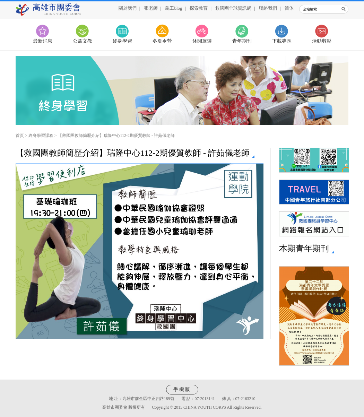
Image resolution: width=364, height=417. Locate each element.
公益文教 (82, 41)
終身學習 (122, 41)
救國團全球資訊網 (233, 8)
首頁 (20, 135)
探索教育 (199, 8)
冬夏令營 (162, 41)
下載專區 (282, 41)
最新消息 (42, 41)
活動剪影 (321, 41)
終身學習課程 (40, 135)
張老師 (151, 8)
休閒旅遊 (202, 41)
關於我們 (128, 8)
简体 (289, 8)
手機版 (182, 389)
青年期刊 (242, 41)
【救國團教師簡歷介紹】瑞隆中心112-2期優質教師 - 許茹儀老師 (116, 135)
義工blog (173, 8)
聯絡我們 (268, 8)
